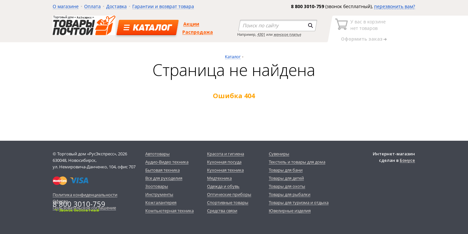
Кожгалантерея (160, 202)
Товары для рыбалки (289, 194)
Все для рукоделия (163, 178)
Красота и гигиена (225, 154)
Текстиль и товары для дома (297, 162)
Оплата (92, 6)
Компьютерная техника (169, 211)
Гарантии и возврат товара (163, 6)
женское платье (287, 34)
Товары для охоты (287, 186)
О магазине (66, 6)
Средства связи (222, 211)
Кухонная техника (225, 170)
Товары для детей (286, 178)
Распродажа (197, 32)
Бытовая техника (162, 170)
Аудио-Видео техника (166, 162)
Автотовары (157, 154)
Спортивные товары (227, 202)
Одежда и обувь (223, 186)
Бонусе (407, 160)
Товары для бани (286, 170)
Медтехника (219, 178)
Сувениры (279, 154)
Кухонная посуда (224, 162)
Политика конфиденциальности (85, 195)
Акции (191, 24)
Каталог (233, 56)
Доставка (116, 6)
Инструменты (159, 194)
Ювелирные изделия (290, 211)
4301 (261, 34)
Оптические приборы (229, 194)
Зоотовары (156, 186)
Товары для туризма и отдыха (299, 202)
